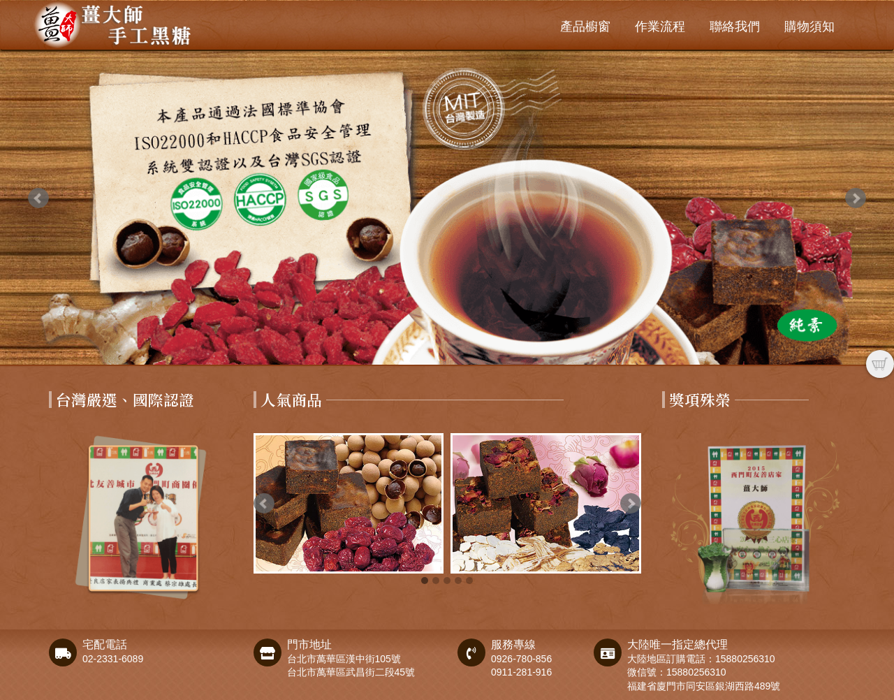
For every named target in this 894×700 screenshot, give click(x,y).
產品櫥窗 (585, 27)
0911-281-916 (521, 672)
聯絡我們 (735, 27)
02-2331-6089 (112, 658)
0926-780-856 (521, 658)
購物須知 (809, 27)
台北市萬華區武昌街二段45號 (351, 672)
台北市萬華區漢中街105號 (344, 658)
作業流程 (660, 27)
